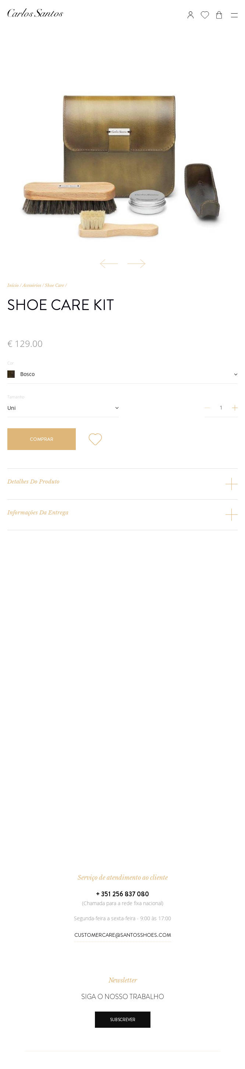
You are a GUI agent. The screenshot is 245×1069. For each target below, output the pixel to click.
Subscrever (122, 1020)
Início (13, 285)
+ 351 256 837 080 (122, 894)
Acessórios (31, 285)
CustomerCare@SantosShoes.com (122, 935)
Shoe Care (54, 285)
